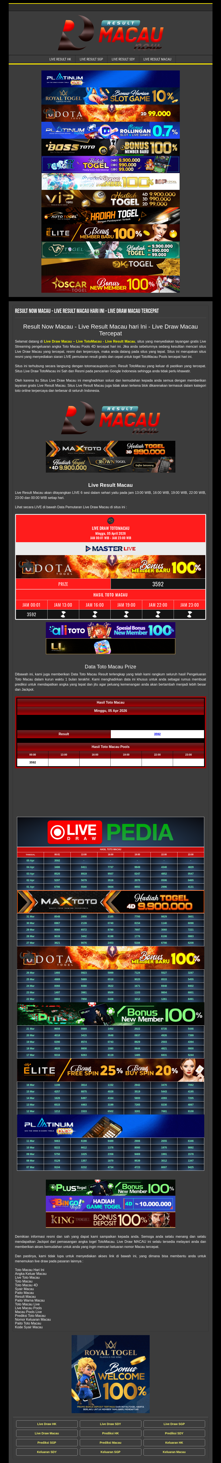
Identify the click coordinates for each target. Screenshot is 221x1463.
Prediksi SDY (174, 1433)
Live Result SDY (123, 59)
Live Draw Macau (47, 1433)
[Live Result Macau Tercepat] (110, 79)
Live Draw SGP (174, 1424)
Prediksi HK (110, 1433)
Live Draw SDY (110, 1424)
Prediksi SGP (47, 1442)
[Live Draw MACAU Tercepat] (111, 1374)
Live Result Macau (158, 59)
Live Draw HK (46, 1424)
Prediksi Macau (110, 1442)
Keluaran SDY (47, 1452)
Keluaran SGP (110, 1452)
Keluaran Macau (174, 1452)
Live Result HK (60, 59)
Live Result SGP (91, 59)
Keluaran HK (174, 1442)
